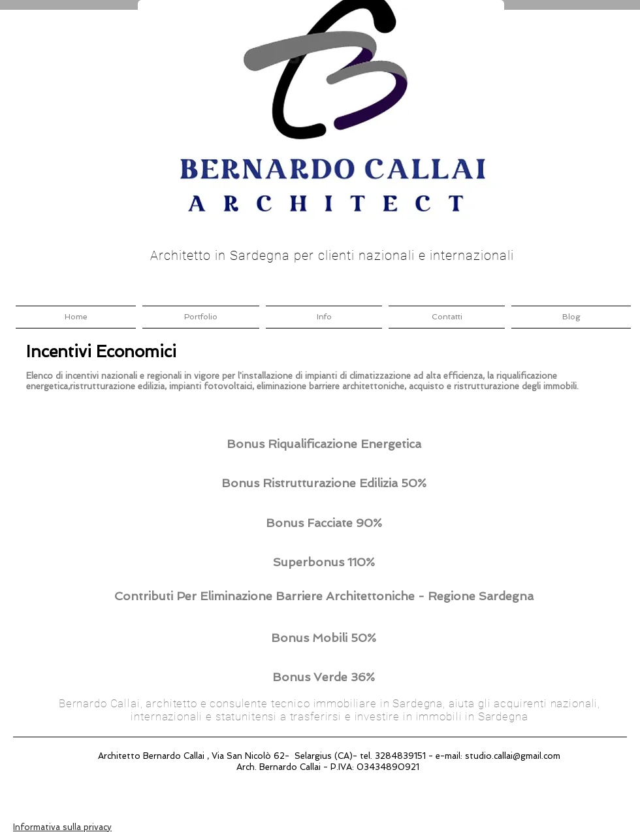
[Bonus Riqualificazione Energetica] (323, 443)
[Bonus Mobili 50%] (323, 637)
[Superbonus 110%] (323, 562)
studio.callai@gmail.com (512, 756)
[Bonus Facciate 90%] (323, 522)
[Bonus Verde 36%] (323, 677)
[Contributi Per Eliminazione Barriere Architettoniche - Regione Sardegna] (323, 596)
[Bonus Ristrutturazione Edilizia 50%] (323, 483)
